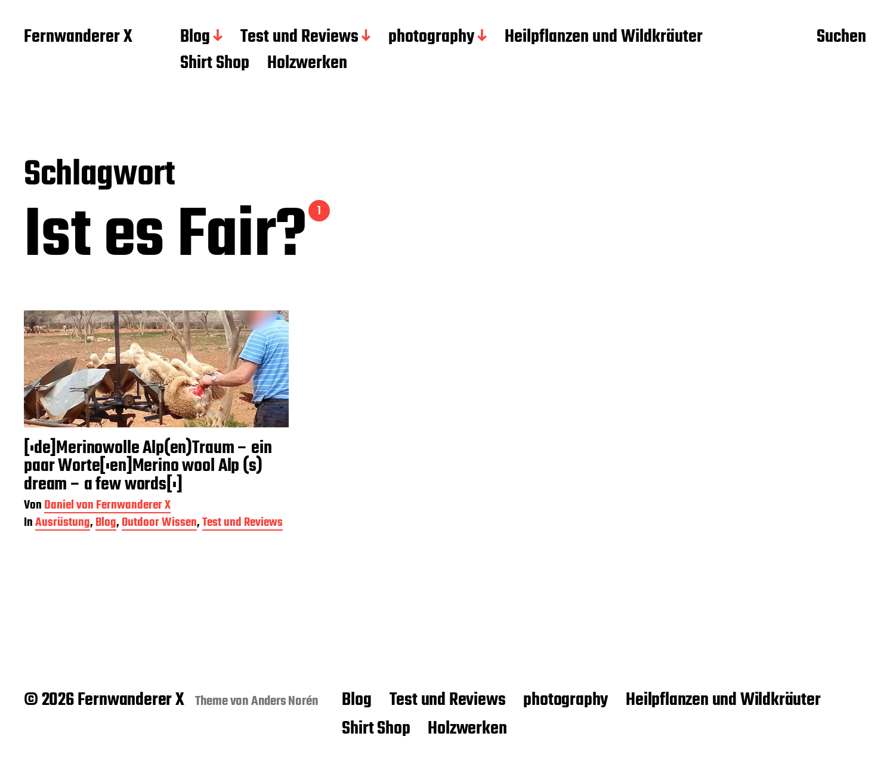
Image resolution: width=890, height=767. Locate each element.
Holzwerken (307, 64)
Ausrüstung (62, 524)
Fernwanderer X (78, 37)
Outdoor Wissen (159, 524)
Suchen (841, 38)
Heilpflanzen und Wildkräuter (604, 37)
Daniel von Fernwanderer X (107, 506)
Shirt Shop (214, 64)
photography (431, 37)
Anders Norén (285, 701)
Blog (195, 37)
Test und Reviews (299, 37)
